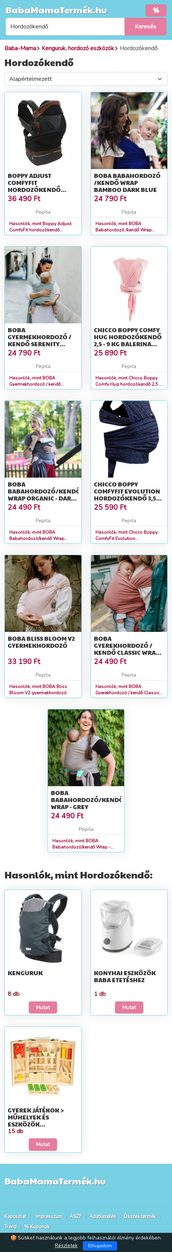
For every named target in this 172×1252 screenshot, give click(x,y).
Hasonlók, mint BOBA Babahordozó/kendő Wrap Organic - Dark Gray (36, 538)
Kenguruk (25, 973)
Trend (10, 1227)
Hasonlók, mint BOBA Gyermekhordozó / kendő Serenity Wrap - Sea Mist (35, 384)
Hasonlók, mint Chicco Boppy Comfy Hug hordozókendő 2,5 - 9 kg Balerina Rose (128, 384)
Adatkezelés (102, 1216)
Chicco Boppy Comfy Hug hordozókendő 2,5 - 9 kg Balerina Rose (128, 340)
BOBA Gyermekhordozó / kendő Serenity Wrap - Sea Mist (39, 340)
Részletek (66, 1245)
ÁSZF (76, 1216)
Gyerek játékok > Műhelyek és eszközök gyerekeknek (36, 1121)
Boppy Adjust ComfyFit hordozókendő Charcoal (34, 186)
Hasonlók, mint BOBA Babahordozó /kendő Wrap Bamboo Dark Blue (123, 230)
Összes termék (140, 1216)
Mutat (43, 1007)
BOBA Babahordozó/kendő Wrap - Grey (87, 799)
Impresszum (49, 1216)
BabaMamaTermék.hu (56, 9)
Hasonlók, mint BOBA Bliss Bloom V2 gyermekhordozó (38, 690)
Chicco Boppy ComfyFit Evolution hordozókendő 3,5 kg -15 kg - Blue (127, 495)
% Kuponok (36, 1227)
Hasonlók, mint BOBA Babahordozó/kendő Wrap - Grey (81, 847)
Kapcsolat (15, 1216)
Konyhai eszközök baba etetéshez (125, 976)
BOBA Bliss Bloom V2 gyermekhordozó (41, 642)
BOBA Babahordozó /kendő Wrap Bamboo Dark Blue (127, 182)
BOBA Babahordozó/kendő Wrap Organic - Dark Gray (44, 495)
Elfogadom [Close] (100, 1245)
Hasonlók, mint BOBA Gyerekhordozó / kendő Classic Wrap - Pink (127, 693)
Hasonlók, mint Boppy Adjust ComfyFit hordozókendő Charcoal (40, 230)
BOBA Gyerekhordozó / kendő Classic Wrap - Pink (128, 649)
